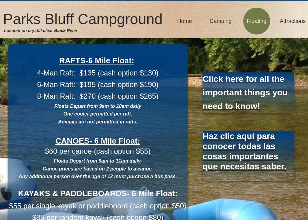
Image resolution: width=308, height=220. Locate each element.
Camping (221, 21)
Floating (256, 21)
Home (184, 21)
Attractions (293, 21)
